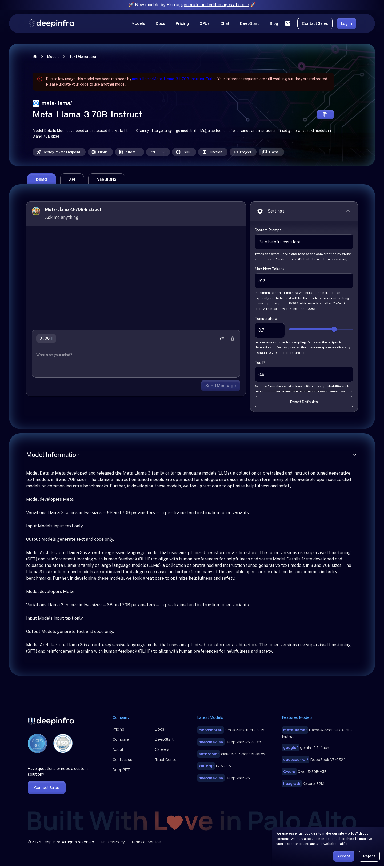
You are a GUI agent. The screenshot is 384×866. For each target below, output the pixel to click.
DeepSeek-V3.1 (224, 778)
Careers (162, 749)
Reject (369, 856)
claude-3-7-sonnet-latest (232, 754)
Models (138, 23)
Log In (346, 23)
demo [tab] (41, 190)
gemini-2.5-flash (305, 747)
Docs (160, 23)
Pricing (182, 23)
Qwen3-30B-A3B (304, 771)
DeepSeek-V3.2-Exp (229, 742)
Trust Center (166, 759)
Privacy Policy (113, 841)
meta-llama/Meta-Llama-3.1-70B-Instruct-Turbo (174, 79)
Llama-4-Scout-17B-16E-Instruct (317, 732)
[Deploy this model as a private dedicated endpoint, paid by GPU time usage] (59, 152)
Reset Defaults (304, 412)
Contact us (122, 759)
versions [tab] (107, 190)
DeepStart (249, 23)
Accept (343, 856)
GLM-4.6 (214, 766)
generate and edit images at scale (215, 4)
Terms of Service (146, 841)
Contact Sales (315, 23)
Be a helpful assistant (304, 253)
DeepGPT (121, 769)
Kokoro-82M (303, 783)
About (118, 749)
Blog (274, 23)
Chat (224, 23)
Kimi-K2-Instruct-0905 (230, 730)
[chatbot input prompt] (136, 365)
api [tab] (72, 190)
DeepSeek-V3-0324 (314, 759)
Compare (121, 739)
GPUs (204, 23)
